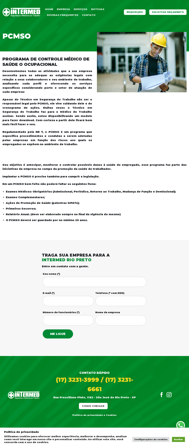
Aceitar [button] (178, 439)
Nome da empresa (107, 312)
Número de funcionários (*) (61, 312)
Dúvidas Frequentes (62, 15)
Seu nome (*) (51, 273)
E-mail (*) (49, 293)
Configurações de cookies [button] (151, 439)
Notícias (97, 9)
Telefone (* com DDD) (109, 293)
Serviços (80, 9)
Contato (88, 15)
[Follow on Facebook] (161, 395)
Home (49, 9)
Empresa (63, 9)
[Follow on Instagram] (169, 395)
